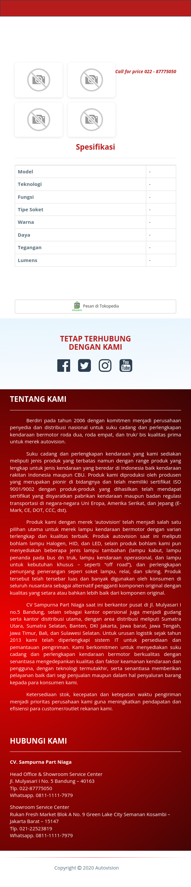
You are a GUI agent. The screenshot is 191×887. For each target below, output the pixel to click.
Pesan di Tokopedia (95, 306)
